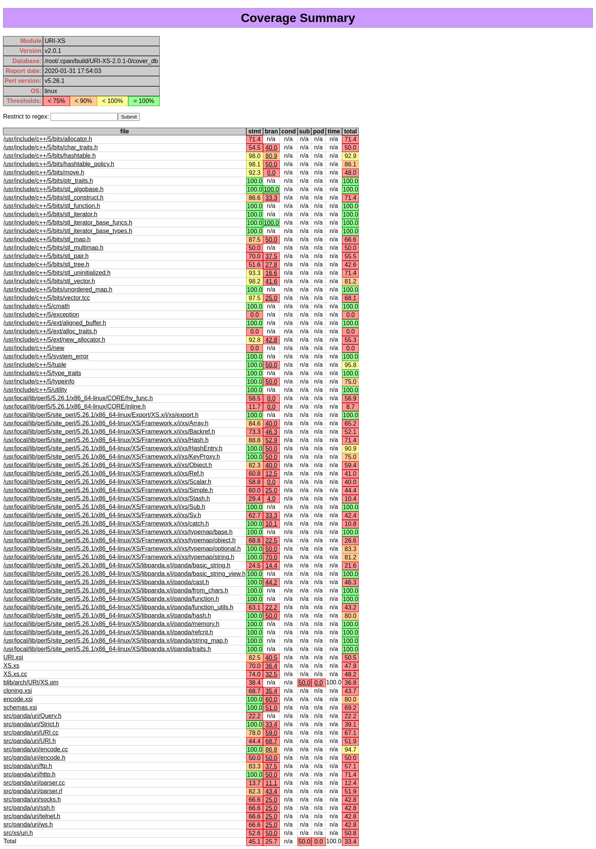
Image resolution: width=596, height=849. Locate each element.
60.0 (271, 699)
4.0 (271, 499)
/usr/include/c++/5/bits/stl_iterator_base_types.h (67, 231)
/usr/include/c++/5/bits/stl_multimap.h (53, 247)
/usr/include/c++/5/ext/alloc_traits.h (50, 331)
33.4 (271, 724)
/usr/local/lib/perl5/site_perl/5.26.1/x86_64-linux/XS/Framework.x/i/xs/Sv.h (102, 515)
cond (288, 131)
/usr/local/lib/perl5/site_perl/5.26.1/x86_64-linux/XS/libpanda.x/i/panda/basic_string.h (116, 565)
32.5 (271, 674)
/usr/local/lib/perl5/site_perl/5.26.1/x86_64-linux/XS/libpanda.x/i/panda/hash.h (107, 615)
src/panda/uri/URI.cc (31, 732)
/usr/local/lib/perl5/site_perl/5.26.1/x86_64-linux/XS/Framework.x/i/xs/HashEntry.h (112, 448)
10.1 (271, 524)
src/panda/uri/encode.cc (35, 749)
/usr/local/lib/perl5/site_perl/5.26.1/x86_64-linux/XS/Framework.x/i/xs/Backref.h (109, 431)
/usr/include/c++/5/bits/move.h (43, 172)
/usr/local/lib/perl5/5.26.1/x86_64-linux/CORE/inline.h (74, 406)
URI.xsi (13, 657)
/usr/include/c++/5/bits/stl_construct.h (53, 197)
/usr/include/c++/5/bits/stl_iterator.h (50, 214)
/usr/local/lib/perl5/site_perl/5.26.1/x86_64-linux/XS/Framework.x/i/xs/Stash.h (106, 498)
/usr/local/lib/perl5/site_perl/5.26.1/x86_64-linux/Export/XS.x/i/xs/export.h (100, 415)
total (350, 131)
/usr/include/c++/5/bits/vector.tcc (46, 298)
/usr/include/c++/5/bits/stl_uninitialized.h (57, 272)
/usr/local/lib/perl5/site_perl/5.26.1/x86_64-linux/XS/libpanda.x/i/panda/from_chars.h (115, 590)
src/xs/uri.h (18, 833)
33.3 (271, 198)
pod (318, 131)
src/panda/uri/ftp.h (27, 766)
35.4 (271, 691)
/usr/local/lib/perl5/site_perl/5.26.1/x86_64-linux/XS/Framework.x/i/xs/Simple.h (108, 490)
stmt (254, 131)
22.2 (271, 607)
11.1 (271, 783)
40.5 (271, 657)
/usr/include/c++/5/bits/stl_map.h (46, 239)
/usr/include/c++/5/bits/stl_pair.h (46, 256)
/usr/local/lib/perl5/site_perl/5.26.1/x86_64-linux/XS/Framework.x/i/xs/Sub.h (104, 507)
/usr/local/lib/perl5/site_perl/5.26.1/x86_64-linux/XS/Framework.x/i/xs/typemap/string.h (118, 557)
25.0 (271, 298)
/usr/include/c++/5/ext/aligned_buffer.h (54, 323)
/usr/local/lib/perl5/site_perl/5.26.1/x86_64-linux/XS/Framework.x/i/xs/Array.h (105, 423)
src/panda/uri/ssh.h (29, 808)
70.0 (271, 557)
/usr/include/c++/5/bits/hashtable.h (49, 155)
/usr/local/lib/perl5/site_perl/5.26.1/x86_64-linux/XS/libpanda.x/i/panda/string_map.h (115, 640)
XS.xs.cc (15, 674)
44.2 (271, 582)
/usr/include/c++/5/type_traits (42, 373)
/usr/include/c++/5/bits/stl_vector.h (49, 281)
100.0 (271, 189)
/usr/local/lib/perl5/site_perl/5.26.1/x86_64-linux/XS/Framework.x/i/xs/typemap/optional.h (122, 548)
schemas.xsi (20, 707)
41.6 (271, 281)
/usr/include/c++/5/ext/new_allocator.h (54, 339)
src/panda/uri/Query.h (32, 716)
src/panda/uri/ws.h (28, 824)
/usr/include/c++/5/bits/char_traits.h (50, 147)
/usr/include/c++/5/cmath (36, 306)
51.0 (271, 708)
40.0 (271, 147)
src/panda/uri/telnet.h (31, 816)
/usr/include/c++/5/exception (41, 314)
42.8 (271, 340)
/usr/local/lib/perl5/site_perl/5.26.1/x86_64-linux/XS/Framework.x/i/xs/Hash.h (106, 440)
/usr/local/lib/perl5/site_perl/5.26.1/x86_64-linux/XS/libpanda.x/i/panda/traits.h (107, 649)
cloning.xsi (17, 690)
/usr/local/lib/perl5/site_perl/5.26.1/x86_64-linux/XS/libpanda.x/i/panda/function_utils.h (118, 607)
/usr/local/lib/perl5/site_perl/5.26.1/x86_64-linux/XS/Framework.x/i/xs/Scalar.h (107, 481)
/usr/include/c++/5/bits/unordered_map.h (57, 289)
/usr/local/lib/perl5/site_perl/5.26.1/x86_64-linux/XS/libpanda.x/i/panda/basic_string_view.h (124, 573)
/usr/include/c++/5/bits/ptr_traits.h (48, 180)
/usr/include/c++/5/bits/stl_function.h (51, 206)
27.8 (271, 264)
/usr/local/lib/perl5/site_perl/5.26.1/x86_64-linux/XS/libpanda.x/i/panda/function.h (111, 599)
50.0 (271, 164)
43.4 (271, 791)
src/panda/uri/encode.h (34, 757)
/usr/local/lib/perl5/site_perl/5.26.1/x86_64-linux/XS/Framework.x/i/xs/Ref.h (103, 473)
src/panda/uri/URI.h (29, 741)
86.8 (271, 749)
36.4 (271, 666)
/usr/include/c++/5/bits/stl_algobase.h (53, 189)
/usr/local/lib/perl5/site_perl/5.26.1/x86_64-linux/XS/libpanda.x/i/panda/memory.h (111, 624)
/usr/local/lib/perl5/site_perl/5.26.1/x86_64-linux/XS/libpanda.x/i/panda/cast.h (106, 582)
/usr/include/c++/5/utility (35, 389)
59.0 (271, 733)
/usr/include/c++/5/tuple (34, 364)
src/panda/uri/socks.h (32, 799)
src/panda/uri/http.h (29, 774)
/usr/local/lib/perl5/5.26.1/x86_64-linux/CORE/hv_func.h (78, 398)
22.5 (271, 540)
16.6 (271, 273)
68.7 (271, 741)
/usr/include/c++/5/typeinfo (38, 381)
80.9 (271, 156)
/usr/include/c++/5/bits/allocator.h (47, 139)
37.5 (271, 256)
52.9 (271, 440)
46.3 (271, 432)
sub (304, 131)
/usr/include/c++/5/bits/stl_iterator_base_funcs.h (67, 222)
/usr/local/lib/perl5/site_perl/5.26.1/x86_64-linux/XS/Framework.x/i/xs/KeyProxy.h (111, 456)
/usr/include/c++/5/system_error (46, 356)
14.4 (271, 565)
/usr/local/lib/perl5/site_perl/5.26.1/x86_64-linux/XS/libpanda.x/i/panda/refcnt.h (108, 632)
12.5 (271, 473)
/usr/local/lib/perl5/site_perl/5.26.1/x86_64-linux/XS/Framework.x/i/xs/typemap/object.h (119, 540)
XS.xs (11, 665)
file (124, 131)
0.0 (271, 172)
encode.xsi (18, 699)
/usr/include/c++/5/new (33, 348)
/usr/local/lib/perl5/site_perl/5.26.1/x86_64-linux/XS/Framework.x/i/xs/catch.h (106, 523)
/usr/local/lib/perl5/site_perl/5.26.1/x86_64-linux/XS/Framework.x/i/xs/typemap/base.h (118, 532)
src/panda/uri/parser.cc (34, 782)
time (334, 131)
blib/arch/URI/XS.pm (31, 682)
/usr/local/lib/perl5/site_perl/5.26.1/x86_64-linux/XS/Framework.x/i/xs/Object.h (107, 465)
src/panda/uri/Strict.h (31, 724)
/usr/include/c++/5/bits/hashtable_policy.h (58, 164)
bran (271, 131)
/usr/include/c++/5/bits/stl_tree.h (46, 264)
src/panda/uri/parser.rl (32, 791)
